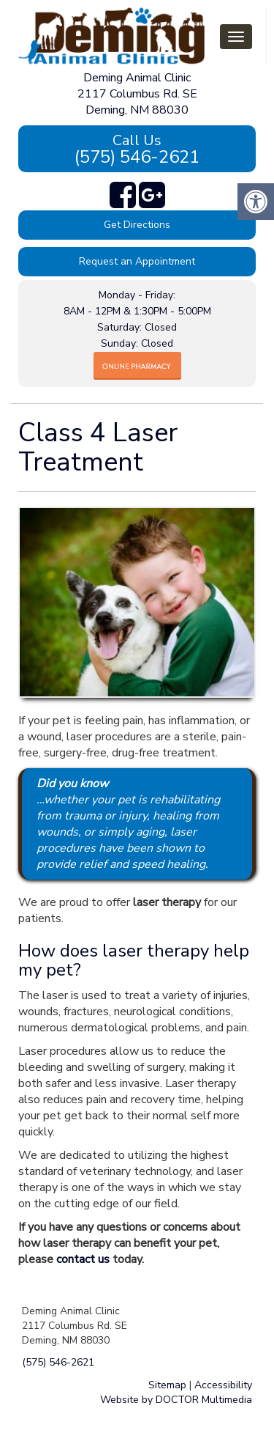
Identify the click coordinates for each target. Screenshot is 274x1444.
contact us (83, 1259)
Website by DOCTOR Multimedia (176, 1400)
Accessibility (223, 1385)
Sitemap (167, 1385)
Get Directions (137, 225)
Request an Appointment (137, 261)
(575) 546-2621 (137, 149)
